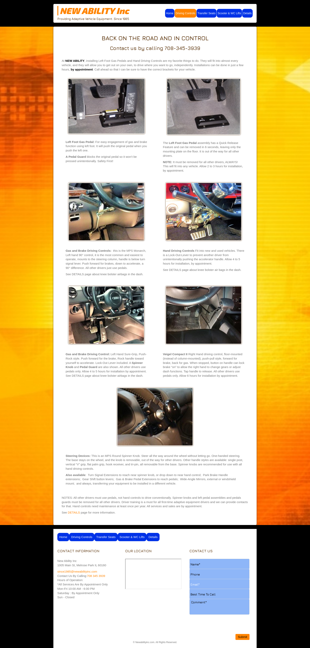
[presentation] (219, 616)
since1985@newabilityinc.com (77, 571)
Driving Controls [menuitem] (185, 13)
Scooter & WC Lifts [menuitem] (229, 13)
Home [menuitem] (169, 13)
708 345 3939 (96, 576)
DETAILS (74, 512)
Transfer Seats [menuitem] (206, 13)
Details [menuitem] (247, 13)
